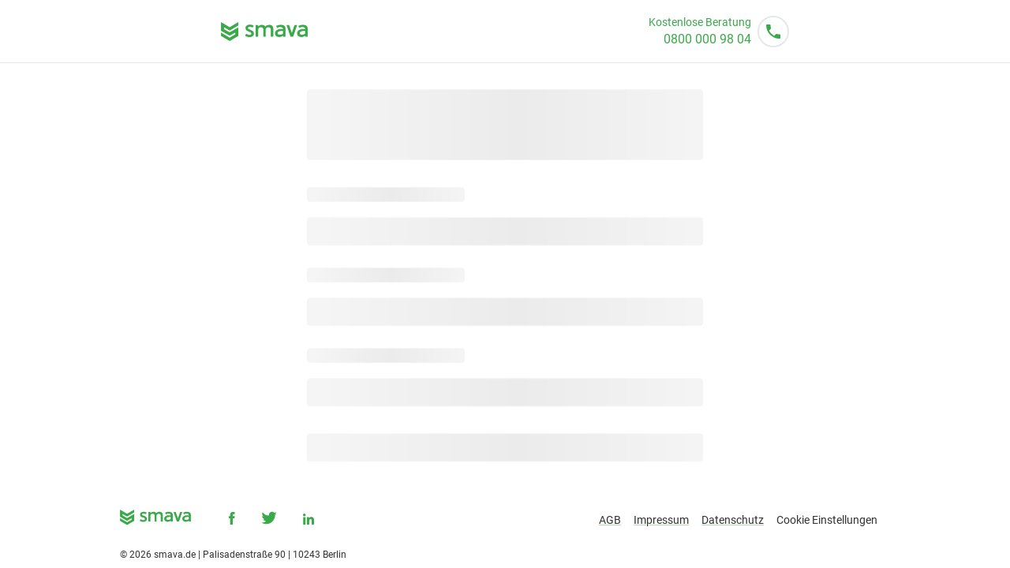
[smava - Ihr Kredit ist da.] (155, 520)
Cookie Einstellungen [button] (826, 520)
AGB (610, 520)
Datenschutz (732, 520)
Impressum (661, 520)
